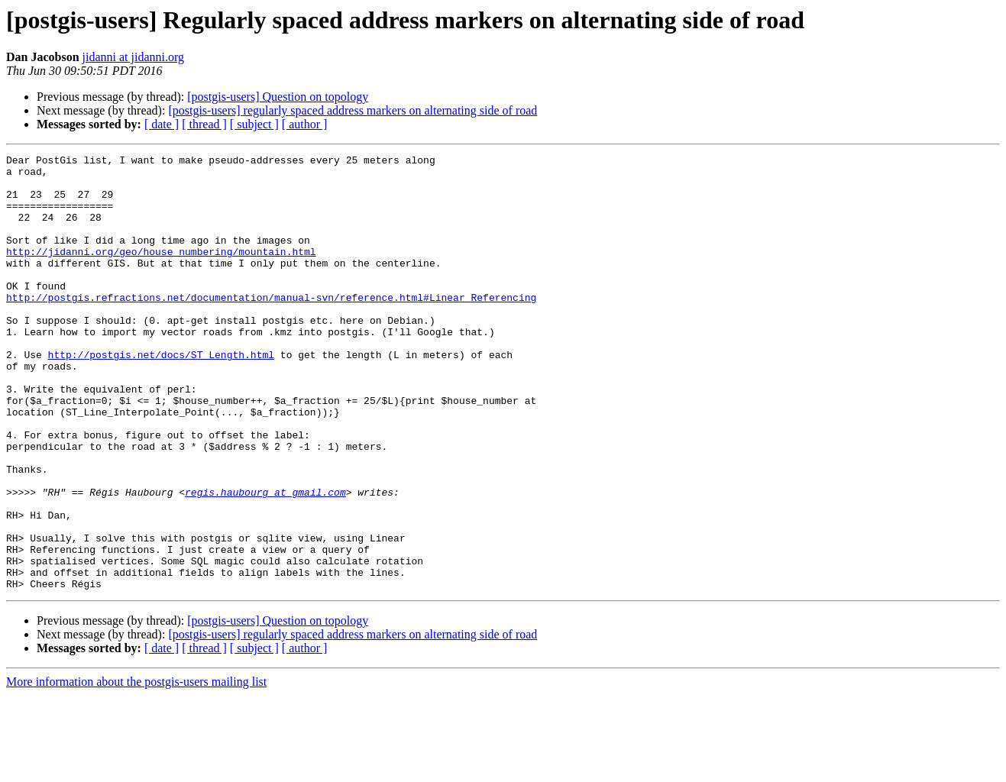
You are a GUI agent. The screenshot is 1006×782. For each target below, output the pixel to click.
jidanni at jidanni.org (133, 56)
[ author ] (305, 124)
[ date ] (161, 124)
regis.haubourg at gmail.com (265, 560)
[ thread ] (204, 124)
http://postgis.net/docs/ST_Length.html (161, 395)
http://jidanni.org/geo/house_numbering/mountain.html (161, 272)
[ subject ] (254, 124)
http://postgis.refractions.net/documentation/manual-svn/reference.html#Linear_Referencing (271, 327)
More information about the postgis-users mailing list (136, 768)
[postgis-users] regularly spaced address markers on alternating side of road (352, 110)
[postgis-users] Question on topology (277, 96)
